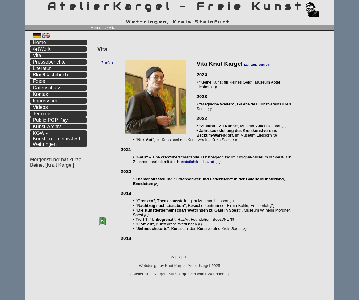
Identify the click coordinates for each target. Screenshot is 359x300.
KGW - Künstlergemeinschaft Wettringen (56, 138)
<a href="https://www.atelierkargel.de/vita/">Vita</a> (212, 148)
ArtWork (41, 48)
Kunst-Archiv (47, 126)
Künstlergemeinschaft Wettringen (197, 274)
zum (329, 5)
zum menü (322, 5)
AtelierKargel (199, 265)
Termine (41, 113)
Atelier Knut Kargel (148, 274)
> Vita (110, 27)
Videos (40, 107)
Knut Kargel (175, 265)
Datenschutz (46, 87)
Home (96, 27)
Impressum (45, 100)
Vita (37, 55)
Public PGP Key (50, 120)
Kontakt (41, 94)
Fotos (39, 81)
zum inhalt (326, 5)
